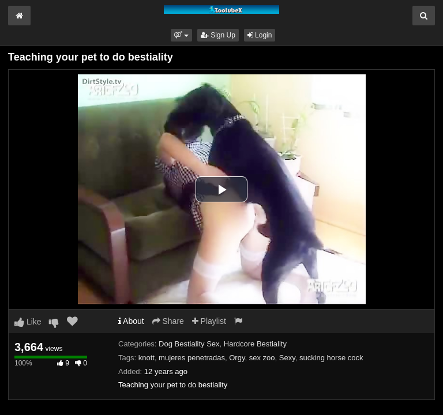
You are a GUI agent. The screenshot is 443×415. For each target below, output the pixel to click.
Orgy (237, 357)
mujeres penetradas (192, 357)
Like (28, 321)
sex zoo (262, 357)
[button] (181, 35)
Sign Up (218, 35)
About (131, 321)
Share (168, 321)
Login (259, 35)
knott (146, 357)
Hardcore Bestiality (255, 343)
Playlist (209, 321)
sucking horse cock (331, 357)
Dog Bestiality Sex (189, 343)
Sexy (287, 357)
